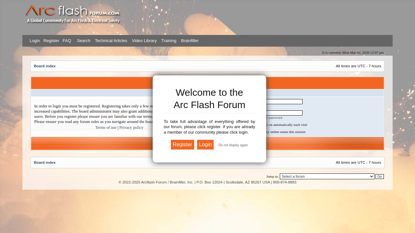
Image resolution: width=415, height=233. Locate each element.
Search (83, 40)
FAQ (66, 40)
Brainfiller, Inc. (182, 182)
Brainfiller (190, 40)
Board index (44, 66)
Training (168, 40)
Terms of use (106, 127)
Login (35, 40)
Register (50, 40)
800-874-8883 (284, 182)
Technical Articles (111, 40)
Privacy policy (131, 127)
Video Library (144, 40)
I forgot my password (267, 117)
